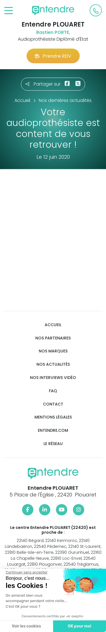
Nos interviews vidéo (53, 377)
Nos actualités (53, 364)
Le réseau (53, 443)
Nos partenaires (53, 338)
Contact (53, 404)
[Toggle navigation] (8, 11)
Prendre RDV (53, 56)
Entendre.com (53, 430)
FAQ (53, 391)
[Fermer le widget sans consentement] (25, 572)
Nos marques (53, 351)
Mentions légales (53, 417)
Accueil (53, 324)
